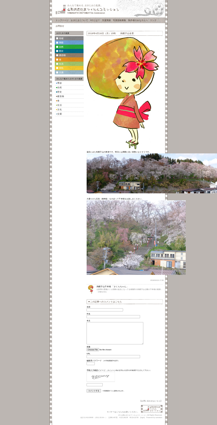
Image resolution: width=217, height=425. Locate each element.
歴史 (59, 92)
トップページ (62, 20)
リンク (153, 20)
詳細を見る (102, 292)
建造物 (60, 96)
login (142, 422)
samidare (159, 422)
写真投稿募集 (119, 20)
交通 (59, 114)
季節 (59, 83)
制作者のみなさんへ (138, 20)
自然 (59, 87)
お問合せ (60, 26)
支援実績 (106, 20)
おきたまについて (79, 20)
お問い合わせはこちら (150, 405)
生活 (59, 105)
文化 (59, 109)
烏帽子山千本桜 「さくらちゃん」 (112, 286)
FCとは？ (95, 20)
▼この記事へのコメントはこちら (105, 301)
